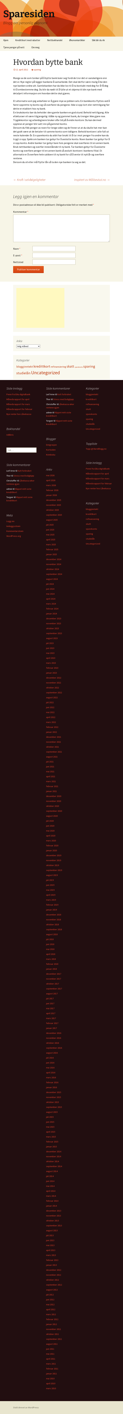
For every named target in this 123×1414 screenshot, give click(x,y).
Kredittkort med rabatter (27, 40)
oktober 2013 (52, 1220)
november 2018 (53, 919)
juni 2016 (50, 1062)
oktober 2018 (52, 924)
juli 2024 (50, 584)
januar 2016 (51, 1087)
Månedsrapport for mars (18, 404)
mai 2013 (50, 1245)
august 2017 (52, 993)
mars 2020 (51, 840)
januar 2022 (51, 732)
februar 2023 (52, 667)
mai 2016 (50, 1067)
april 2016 (50, 1072)
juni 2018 (50, 944)
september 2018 (54, 929)
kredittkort (91, 399)
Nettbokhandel (54, 40)
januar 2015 (51, 1146)
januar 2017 (51, 1028)
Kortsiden (51, 449)
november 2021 (53, 741)
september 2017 (54, 988)
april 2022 (50, 717)
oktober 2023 (52, 628)
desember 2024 (53, 559)
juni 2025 (50, 529)
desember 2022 (53, 677)
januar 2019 (51, 909)
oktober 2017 (52, 983)
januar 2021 (51, 791)
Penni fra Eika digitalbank (18, 394)
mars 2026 (51, 485)
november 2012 (53, 1274)
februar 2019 (52, 904)
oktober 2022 (52, 687)
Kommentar (20, 211)
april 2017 (50, 1013)
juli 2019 (50, 880)
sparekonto (91, 414)
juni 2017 (50, 1003)
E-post (17, 255)
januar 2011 (51, 1373)
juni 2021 (50, 766)
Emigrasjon (51, 444)
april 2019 (50, 894)
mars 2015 (51, 1136)
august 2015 (52, 1112)
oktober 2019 (52, 865)
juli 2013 (50, 1235)
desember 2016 (53, 1033)
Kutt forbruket (64, 394)
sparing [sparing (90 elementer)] (89, 366)
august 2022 (52, 697)
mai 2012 (50, 1304)
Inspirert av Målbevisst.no (92, 180)
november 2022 (53, 682)
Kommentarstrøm (14, 531)
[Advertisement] (40, 308)
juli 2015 (50, 1117)
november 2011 (53, 1329)
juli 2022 (50, 702)
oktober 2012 (52, 1279)
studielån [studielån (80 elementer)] (23, 373)
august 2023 (52, 638)
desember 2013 (53, 1210)
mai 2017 (50, 1008)
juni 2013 (50, 1240)
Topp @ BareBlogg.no (96, 448)
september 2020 (54, 811)
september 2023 (54, 633)
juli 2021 (50, 761)
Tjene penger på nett (14, 47)
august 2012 (52, 1289)
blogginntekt (92, 394)
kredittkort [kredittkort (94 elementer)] (41, 366)
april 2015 (50, 1131)
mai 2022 (50, 712)
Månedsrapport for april (17, 399)
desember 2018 (53, 914)
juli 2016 (50, 1057)
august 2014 (52, 1171)
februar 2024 (52, 608)
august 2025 (52, 519)
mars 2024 (51, 603)
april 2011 (50, 1358)
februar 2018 (52, 964)
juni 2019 (50, 885)
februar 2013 (52, 1260)
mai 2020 (50, 830)
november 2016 (53, 1038)
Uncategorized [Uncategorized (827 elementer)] (45, 373)
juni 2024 (50, 588)
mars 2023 (51, 662)
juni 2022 (50, 707)
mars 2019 (51, 899)
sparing (37, 69)
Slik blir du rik (98, 40)
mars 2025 (51, 544)
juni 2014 (50, 1181)
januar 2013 (51, 1265)
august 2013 (52, 1230)
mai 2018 (50, 949)
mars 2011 (51, 1363)
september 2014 (54, 1166)
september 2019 (54, 870)
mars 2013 (51, 1255)
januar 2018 (51, 968)
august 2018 (52, 934)
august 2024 (52, 579)
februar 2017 (52, 1023)
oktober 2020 (52, 806)
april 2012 (50, 1309)
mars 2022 (51, 722)
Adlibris (10, 434)
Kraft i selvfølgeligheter (29, 180)
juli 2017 (50, 998)
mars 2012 (51, 1314)
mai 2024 (50, 593)
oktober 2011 (52, 1334)
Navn (16, 248)
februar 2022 (52, 727)
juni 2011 (50, 1348)
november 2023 (53, 623)
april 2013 (50, 1250)
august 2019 (52, 875)
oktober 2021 (52, 746)
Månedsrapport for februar (19, 409)
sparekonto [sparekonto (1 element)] (79, 367)
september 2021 (54, 751)
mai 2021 (50, 771)
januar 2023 (51, 672)
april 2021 (50, 776)
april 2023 (50, 658)
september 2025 (54, 514)
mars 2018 (51, 959)
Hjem (5, 40)
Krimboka (50, 454)
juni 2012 (50, 1299)
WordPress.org (13, 536)
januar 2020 (51, 850)
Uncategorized (93, 428)
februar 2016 (52, 1082)
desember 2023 (53, 618)
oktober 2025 (52, 509)
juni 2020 (50, 825)
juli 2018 (50, 939)
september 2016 (54, 1047)
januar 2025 (51, 554)
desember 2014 (53, 1151)
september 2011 (54, 1339)
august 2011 (52, 1344)
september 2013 (54, 1225)
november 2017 (53, 978)
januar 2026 (51, 495)
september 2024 (54, 574)
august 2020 (52, 815)
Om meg (35, 47)
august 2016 (52, 1052)
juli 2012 (50, 1294)
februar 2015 (52, 1141)
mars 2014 (51, 1195)
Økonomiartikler (77, 40)
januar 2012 (51, 1324)
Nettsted (18, 262)
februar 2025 (52, 549)
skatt (88, 409)
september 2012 (54, 1284)
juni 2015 (50, 1121)
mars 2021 (51, 781)
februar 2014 (52, 1200)
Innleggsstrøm (13, 526)
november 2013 (53, 1215)
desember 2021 (53, 736)
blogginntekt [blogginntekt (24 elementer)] (24, 366)
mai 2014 (50, 1186)
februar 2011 (52, 1368)
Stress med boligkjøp (63, 399)
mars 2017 (51, 1018)
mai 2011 (50, 1353)
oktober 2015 (52, 1102)
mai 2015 (50, 1126)
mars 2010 (51, 1388)
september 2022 (54, 692)
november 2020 (53, 801)
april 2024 (50, 598)
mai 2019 (50, 889)
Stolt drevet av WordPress (26, 1407)
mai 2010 (50, 1378)
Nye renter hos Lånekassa (18, 414)
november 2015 (53, 1097)
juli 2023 (50, 643)
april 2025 (50, 539)
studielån (90, 424)
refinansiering (92, 404)
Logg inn (10, 521)
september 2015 (54, 1107)
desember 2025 (53, 500)
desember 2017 (53, 973)
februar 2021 (52, 786)
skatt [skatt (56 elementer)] (70, 366)
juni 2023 (50, 648)
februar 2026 (52, 490)
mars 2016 (51, 1077)
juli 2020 (50, 820)
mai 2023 (50, 653)
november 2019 (53, 860)
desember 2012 (53, 1269)
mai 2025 (50, 534)
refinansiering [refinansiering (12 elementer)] (58, 366)
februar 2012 (52, 1319)
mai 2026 (50, 475)
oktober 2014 (52, 1161)
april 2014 (50, 1191)
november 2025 (53, 505)
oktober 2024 (52, 569)
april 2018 (50, 954)
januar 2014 (51, 1205)
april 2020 (50, 835)
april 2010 (50, 1383)
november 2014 (53, 1156)
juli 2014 (50, 1176)
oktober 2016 (52, 1042)
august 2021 (52, 756)
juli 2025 (50, 524)
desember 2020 (53, 796)
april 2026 (50, 480)
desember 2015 (53, 1092)
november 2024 (53, 564)
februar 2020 (52, 845)
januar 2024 (51, 613)
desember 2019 (53, 855)
